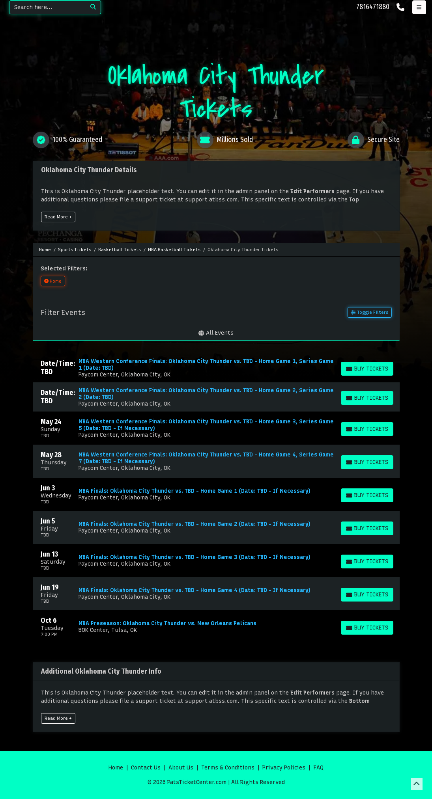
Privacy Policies (283, 767)
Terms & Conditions (227, 767)
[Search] (47, 7)
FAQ (318, 767)
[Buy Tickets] (367, 369)
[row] (216, 367)
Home (115, 767)
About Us (180, 767)
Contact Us (146, 767)
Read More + (58, 217)
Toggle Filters (369, 312)
